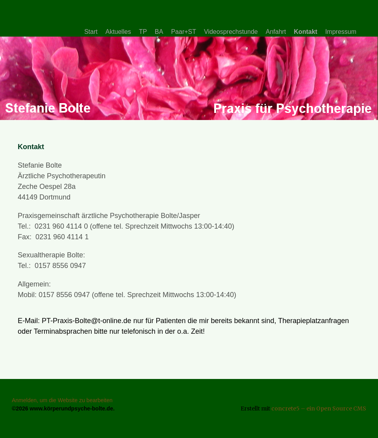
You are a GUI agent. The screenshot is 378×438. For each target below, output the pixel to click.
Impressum (340, 31)
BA (159, 31)
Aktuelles (118, 31)
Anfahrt (276, 31)
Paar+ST (183, 31)
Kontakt (305, 31)
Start (91, 31)
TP (143, 31)
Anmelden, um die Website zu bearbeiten (62, 400)
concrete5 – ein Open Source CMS (318, 408)
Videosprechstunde (231, 31)
